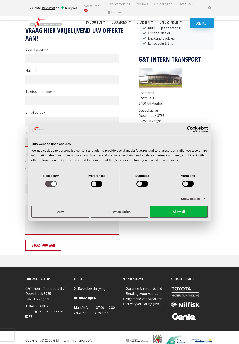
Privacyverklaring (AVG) (143, 304)
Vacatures (91, 8)
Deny (60, 211)
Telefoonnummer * (40, 91)
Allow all (179, 211)
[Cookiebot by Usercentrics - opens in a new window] (190, 129)
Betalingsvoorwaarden (143, 293)
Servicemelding (119, 4)
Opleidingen (163, 4)
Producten (95, 22)
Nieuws (142, 4)
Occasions (121, 22)
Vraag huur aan (43, 245)
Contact (202, 23)
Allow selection (119, 211)
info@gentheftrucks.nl (46, 311)
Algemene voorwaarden (144, 299)
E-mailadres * (35, 112)
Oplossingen (170, 22)
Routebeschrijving (92, 288)
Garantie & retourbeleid (144, 288)
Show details (190, 198)
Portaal (115, 12)
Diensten (145, 22)
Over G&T (186, 4)
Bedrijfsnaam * (36, 49)
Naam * (31, 70)
